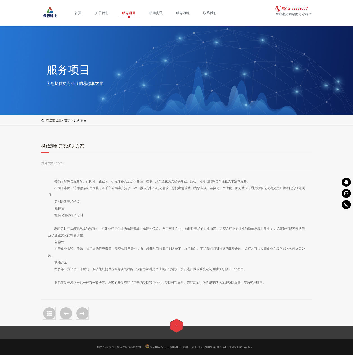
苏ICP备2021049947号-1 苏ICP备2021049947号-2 (222, 347)
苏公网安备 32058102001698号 (169, 347)
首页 (67, 120)
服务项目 (80, 120)
